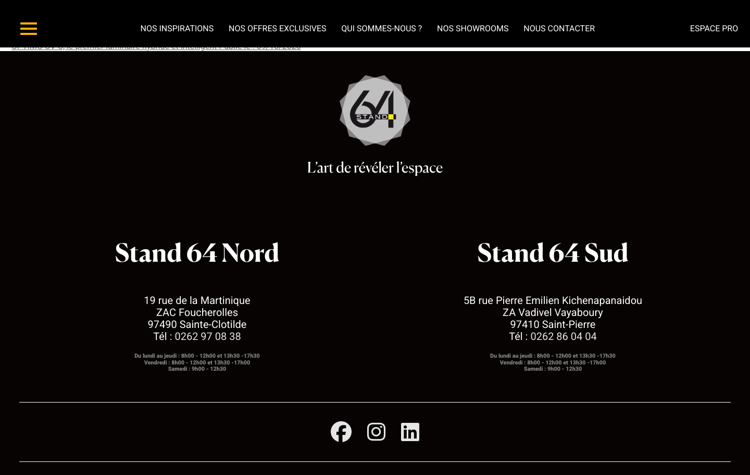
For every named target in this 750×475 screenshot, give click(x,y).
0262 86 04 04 (563, 336)
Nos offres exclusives (278, 28)
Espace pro (714, 28)
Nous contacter (559, 28)
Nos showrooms (472, 28)
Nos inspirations (177, 28)
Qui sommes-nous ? (381, 28)
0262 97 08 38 (207, 336)
